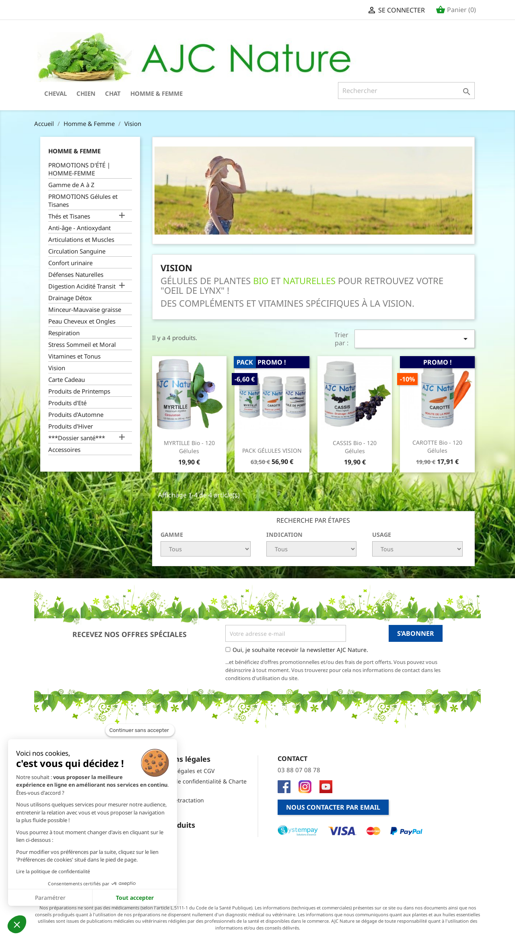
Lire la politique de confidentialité (53, 871)
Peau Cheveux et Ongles (81, 321)
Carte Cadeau (66, 379)
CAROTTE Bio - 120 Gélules (437, 446)
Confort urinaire (70, 263)
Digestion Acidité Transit (81, 286)
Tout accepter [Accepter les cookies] (135, 897)
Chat (113, 93)
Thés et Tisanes (69, 216)
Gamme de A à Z (71, 185)
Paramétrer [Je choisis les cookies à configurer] (50, 897)
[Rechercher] (406, 90)
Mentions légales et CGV (181, 771)
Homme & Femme (156, 93)
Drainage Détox (70, 298)
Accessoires (64, 449)
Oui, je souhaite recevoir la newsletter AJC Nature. (300, 650)
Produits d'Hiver (70, 426)
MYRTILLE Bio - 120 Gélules (189, 447)
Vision (56, 368)
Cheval (55, 93)
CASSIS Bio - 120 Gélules (355, 447)
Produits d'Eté (67, 403)
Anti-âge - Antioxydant (79, 228)
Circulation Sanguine (76, 251)
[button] (17, 924)
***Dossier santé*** (76, 438)
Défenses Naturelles (75, 274)
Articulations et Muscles (81, 239)
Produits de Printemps (79, 391)
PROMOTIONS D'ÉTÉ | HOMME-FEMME (79, 169)
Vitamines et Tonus (74, 356)
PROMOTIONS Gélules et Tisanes (82, 200)
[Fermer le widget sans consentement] (140, 730)
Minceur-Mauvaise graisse (84, 309)
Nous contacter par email (333, 807)
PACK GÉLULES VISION (272, 450)
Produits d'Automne (75, 414)
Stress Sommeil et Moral (82, 344)
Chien (85, 93)
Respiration (64, 333)
